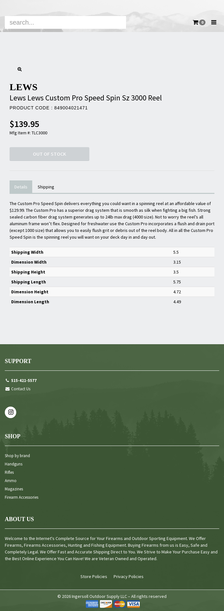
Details (20, 187)
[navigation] (112, 16)
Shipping (46, 187)
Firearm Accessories (21, 497)
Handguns (13, 464)
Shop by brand (17, 455)
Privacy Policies (129, 576)
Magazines (14, 489)
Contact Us (17, 389)
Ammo (11, 480)
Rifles (9, 472)
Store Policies (93, 576)
